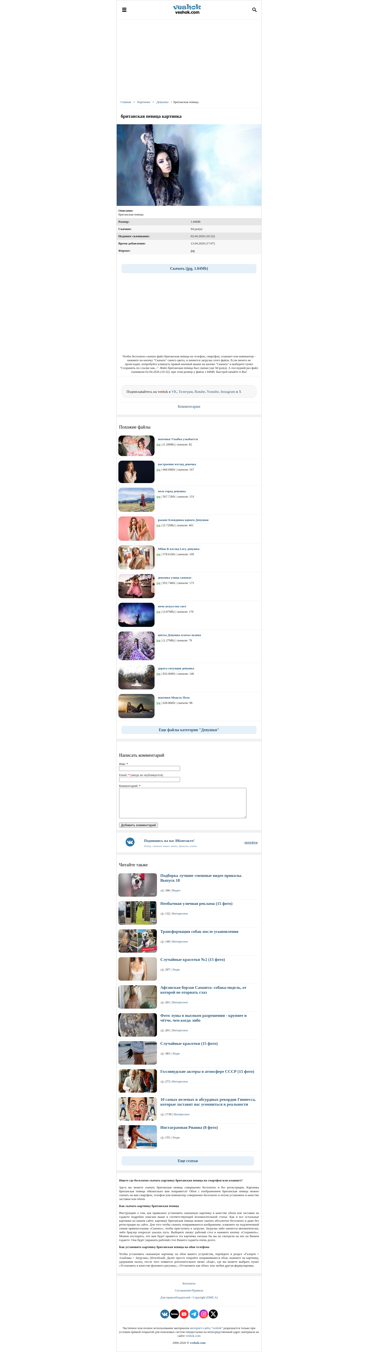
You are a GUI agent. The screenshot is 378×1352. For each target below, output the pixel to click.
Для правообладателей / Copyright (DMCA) (189, 1297)
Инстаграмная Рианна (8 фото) (189, 1127)
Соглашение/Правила (189, 1290)
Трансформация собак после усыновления (199, 931)
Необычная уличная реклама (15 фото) (196, 903)
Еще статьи (188, 1161)
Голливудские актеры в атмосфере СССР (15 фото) (207, 1071)
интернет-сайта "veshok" (206, 1328)
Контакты (189, 1283)
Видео (176, 890)
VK (174, 392)
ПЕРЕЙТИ (250, 842)
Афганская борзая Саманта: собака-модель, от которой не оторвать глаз (203, 990)
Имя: (123, 764)
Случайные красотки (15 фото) (189, 1043)
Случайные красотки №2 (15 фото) (192, 959)
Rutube (200, 392)
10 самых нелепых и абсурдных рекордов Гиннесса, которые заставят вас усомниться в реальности (208, 1102)
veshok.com (192, 1336)
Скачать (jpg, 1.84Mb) (189, 268)
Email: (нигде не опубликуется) (141, 775)
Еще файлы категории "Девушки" (189, 730)
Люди (176, 969)
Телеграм (185, 392)
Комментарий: (130, 786)
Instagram (228, 392)
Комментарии (189, 406)
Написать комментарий (141, 755)
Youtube (213, 392)
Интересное (180, 913)
